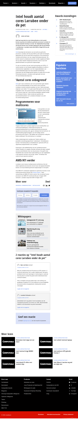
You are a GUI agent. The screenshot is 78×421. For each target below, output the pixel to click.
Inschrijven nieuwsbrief (52, 391)
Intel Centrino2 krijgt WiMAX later (24, 352)
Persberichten (27, 393)
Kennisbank (4, 385)
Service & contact (51, 388)
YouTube (73, 391)
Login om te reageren (23, 289)
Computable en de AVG (52, 385)
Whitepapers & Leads (29, 388)
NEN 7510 (4, 408)
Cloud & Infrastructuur (22, 31)
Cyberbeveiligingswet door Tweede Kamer (63, 73)
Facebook (73, 382)
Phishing (3, 402)
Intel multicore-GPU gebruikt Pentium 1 (62, 352)
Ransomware (4, 405)
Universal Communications (23, 185)
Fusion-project (37, 172)
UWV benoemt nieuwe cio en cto (63, 100)
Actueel (45, 29)
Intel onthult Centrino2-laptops (63, 340)
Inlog (47, 393)
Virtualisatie (36, 185)
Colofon (48, 382)
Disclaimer (41, 414)
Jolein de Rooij (25, 36)
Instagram (74, 393)
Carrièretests (4, 382)
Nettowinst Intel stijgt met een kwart (25, 341)
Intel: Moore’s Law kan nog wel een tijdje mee (63, 363)
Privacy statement (68, 414)
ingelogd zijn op (27, 320)
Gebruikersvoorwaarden (53, 414)
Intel (36, 31)
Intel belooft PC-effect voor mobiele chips (24, 363)
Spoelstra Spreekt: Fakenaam (62, 86)
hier (48, 205)
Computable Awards (6, 388)
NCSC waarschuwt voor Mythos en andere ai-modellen (64, 79)
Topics (3, 399)
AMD (32, 31)
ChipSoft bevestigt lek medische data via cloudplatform (63, 93)
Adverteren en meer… (29, 382)
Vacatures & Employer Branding (32, 391)
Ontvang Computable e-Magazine (10, 393)
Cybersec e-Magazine (7, 396)
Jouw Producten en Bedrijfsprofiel (33, 385)
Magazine (4, 391)
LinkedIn (73, 388)
